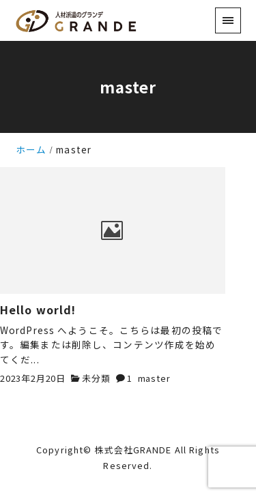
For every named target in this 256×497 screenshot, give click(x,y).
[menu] (227, 20)
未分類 (96, 378)
